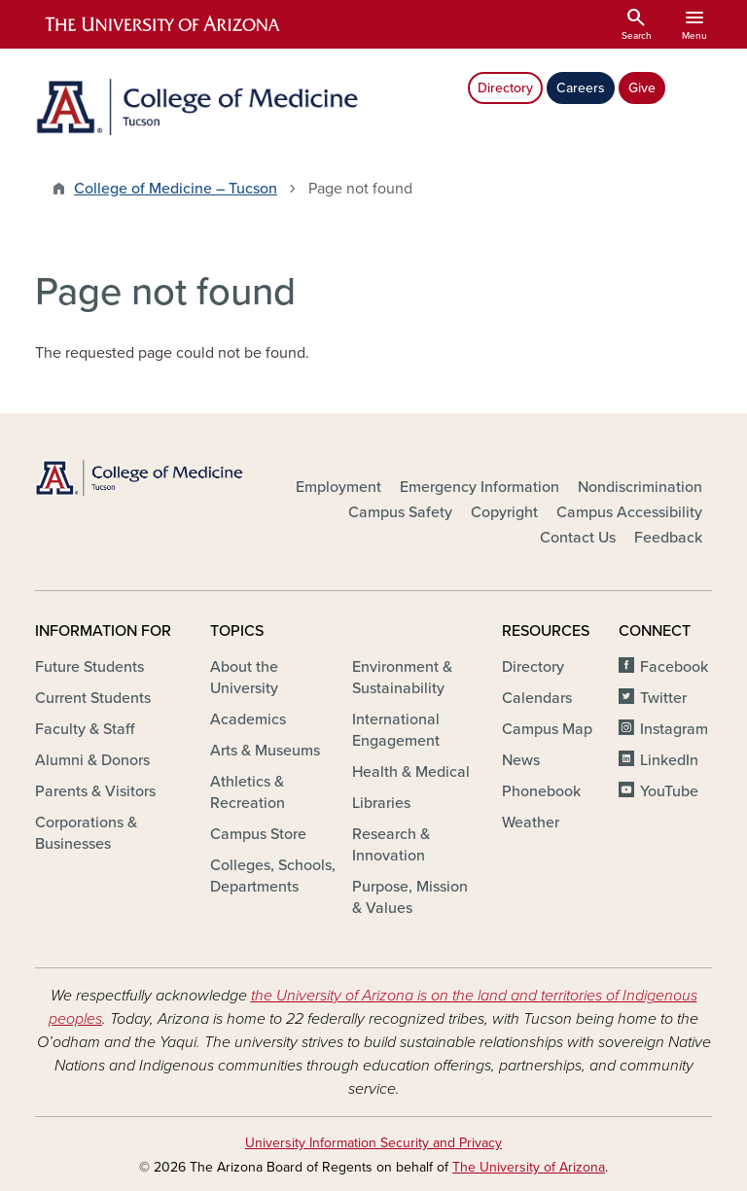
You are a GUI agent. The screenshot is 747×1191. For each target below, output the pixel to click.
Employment (338, 487)
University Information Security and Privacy (373, 1143)
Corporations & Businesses (86, 833)
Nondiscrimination (640, 487)
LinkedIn (669, 760)
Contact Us (578, 537)
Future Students (89, 667)
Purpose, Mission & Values (410, 897)
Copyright (504, 512)
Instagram (674, 729)
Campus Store (258, 834)
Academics (248, 719)
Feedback (668, 537)
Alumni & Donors (92, 760)
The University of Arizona (528, 1167)
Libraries (381, 803)
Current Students (93, 698)
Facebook (674, 667)
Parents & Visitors (95, 791)
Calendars (537, 698)
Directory (505, 88)
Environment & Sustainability (402, 677)
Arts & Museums (265, 750)
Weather (530, 822)
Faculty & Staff (84, 729)
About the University (244, 677)
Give (642, 88)
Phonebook (541, 791)
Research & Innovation (391, 844)
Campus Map (547, 729)
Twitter (663, 698)
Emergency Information (479, 487)
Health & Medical (411, 772)
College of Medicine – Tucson (175, 188)
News (521, 760)
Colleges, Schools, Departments (273, 876)
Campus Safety (400, 512)
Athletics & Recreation (247, 792)
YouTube (669, 791)
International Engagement (396, 730)
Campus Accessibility (629, 512)
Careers (580, 88)
